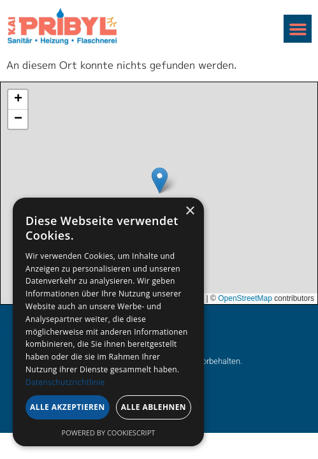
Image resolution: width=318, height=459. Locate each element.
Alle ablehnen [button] (153, 407)
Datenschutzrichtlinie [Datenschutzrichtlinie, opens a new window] (65, 382)
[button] (298, 29)
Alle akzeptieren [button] (67, 407)
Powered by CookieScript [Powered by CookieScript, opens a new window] (108, 432)
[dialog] (108, 322)
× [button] (189, 211)
